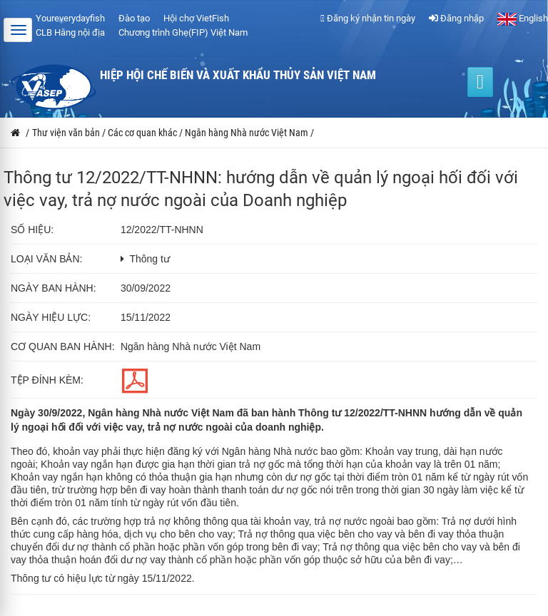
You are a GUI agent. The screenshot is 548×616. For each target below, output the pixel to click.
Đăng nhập (456, 18)
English (522, 18)
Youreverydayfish (70, 18)
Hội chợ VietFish (196, 18)
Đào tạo (134, 18)
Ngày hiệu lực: (51, 317)
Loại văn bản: (46, 259)
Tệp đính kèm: (47, 380)
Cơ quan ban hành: (63, 346)
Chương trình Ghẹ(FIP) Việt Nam (183, 32)
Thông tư (149, 259)
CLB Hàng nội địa (70, 32)
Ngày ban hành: (53, 288)
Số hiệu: (32, 229)
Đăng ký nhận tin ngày (367, 18)
